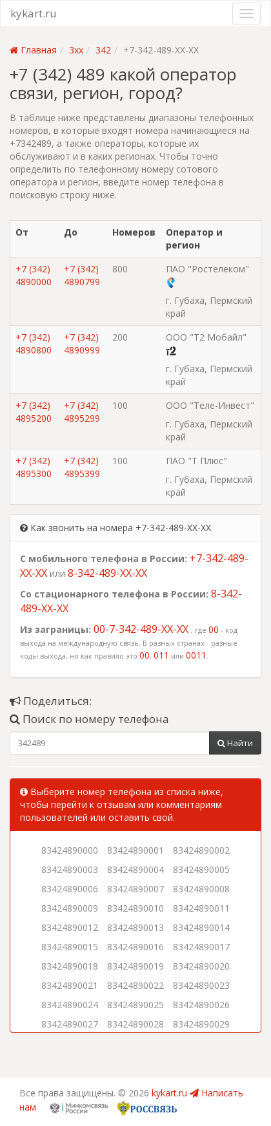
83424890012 (69, 927)
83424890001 (135, 850)
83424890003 (69, 869)
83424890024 (69, 1005)
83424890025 (135, 1005)
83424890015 (69, 947)
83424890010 (135, 908)
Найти (235, 743)
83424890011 (201, 908)
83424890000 (69, 850)
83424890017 (201, 947)
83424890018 (69, 966)
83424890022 (135, 985)
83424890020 (201, 966)
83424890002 (201, 850)
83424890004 (135, 869)
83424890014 (201, 927)
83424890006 (69, 889)
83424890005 (201, 869)
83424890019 (135, 966)
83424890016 (135, 947)
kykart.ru (33, 13)
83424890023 (201, 985)
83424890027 (69, 1024)
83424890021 (69, 985)
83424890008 (201, 889)
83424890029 (201, 1024)
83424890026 (201, 1005)
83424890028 (135, 1024)
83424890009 (69, 908)
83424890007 (135, 889)
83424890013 (135, 927)
